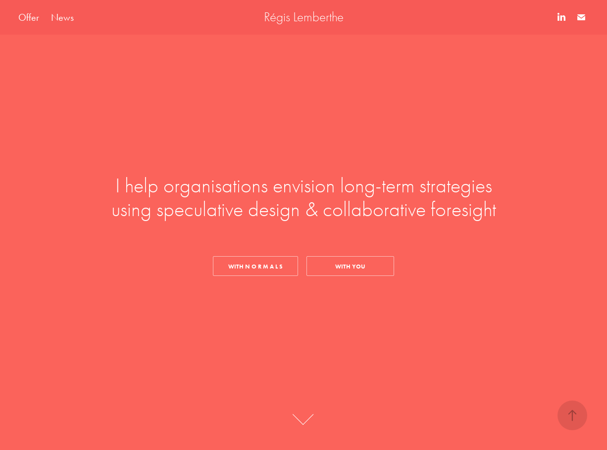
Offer (28, 17)
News (62, 17)
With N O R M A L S (255, 266)
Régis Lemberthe (304, 17)
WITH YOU (350, 266)
